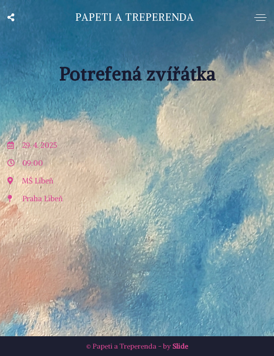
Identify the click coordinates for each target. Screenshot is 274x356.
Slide (180, 346)
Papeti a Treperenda (135, 17)
